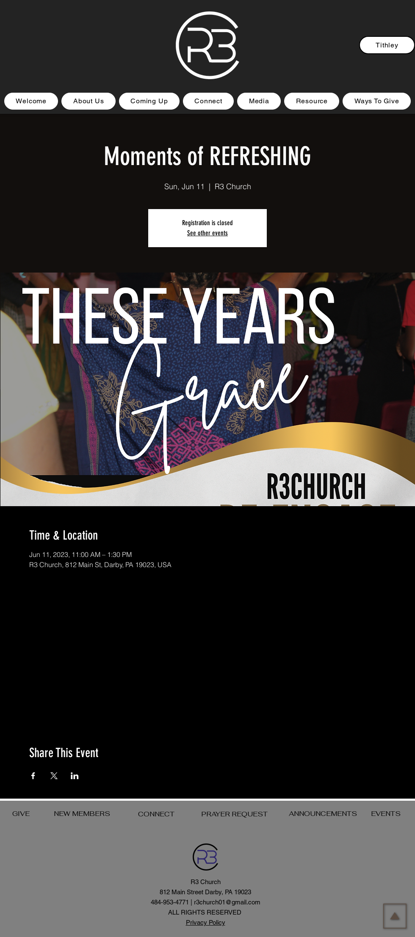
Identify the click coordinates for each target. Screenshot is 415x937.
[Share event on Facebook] (33, 775)
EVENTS (386, 813)
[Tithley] (387, 45)
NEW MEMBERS (82, 813)
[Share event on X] (54, 775)
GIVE (21, 813)
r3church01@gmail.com (227, 902)
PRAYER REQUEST (234, 814)
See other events (207, 233)
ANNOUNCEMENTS (323, 813)
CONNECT (156, 814)
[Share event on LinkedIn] (75, 775)
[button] (149, 101)
